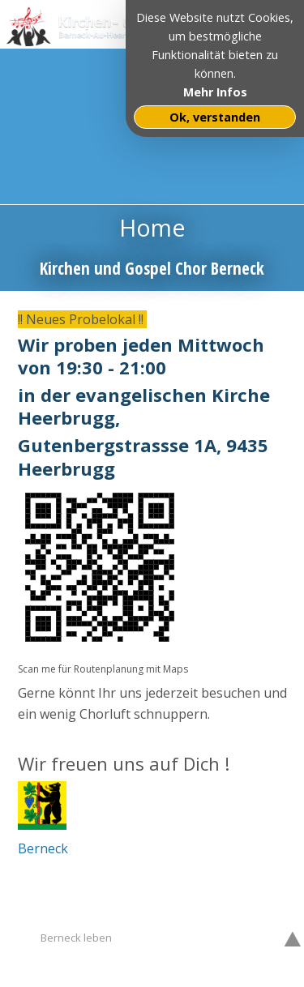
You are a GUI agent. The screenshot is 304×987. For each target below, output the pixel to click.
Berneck (43, 848)
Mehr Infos (215, 92)
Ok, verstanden (214, 117)
